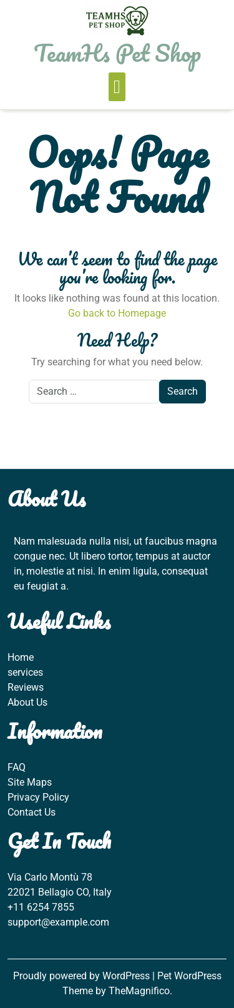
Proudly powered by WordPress (82, 976)
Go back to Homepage (117, 313)
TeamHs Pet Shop (117, 52)
